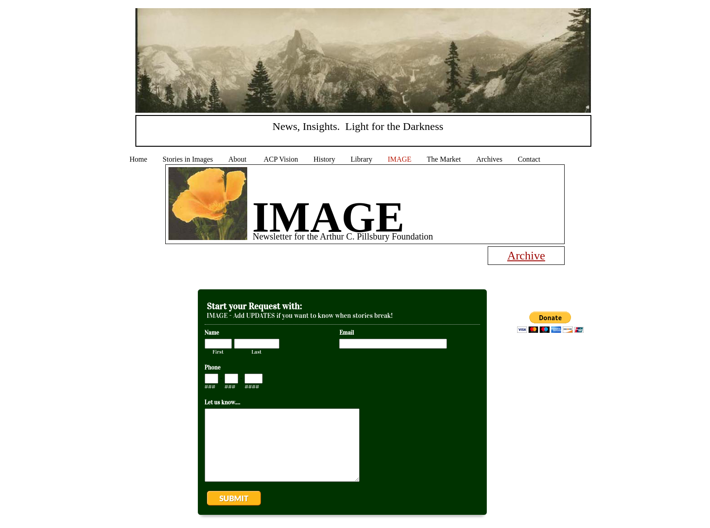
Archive (526, 255)
